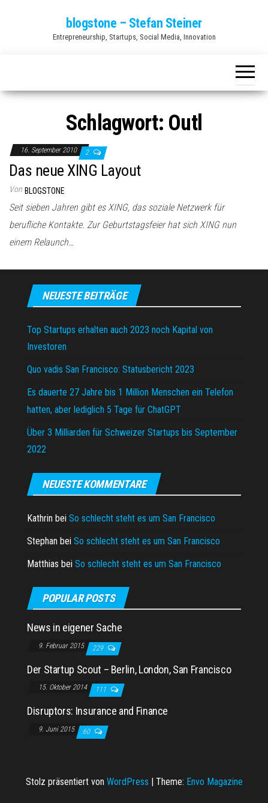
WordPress (128, 781)
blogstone (45, 191)
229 (98, 648)
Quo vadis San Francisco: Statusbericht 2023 (110, 369)
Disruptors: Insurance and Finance (97, 711)
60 (87, 731)
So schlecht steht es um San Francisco (142, 518)
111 (101, 689)
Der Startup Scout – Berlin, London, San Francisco (129, 669)
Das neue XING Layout (75, 170)
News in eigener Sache (74, 627)
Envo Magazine (214, 781)
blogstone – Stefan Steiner (134, 23)
